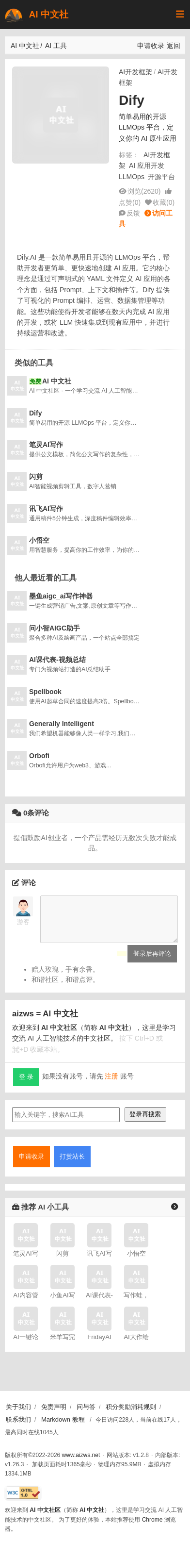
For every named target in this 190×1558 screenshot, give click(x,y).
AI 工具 (56, 46)
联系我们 (18, 1419)
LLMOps (131, 177)
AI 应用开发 (146, 165)
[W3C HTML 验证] (23, 1493)
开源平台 (161, 177)
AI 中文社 (35, 15)
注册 (111, 1084)
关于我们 (18, 1406)
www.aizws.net (81, 1455)
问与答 (86, 1406)
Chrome (152, 1519)
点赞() (130, 202)
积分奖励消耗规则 (131, 1406)
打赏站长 (72, 1163)
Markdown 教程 (63, 1419)
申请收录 (150, 46)
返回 (173, 46)
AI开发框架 (135, 72)
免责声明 (53, 1406)
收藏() (163, 202)
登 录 (26, 1084)
